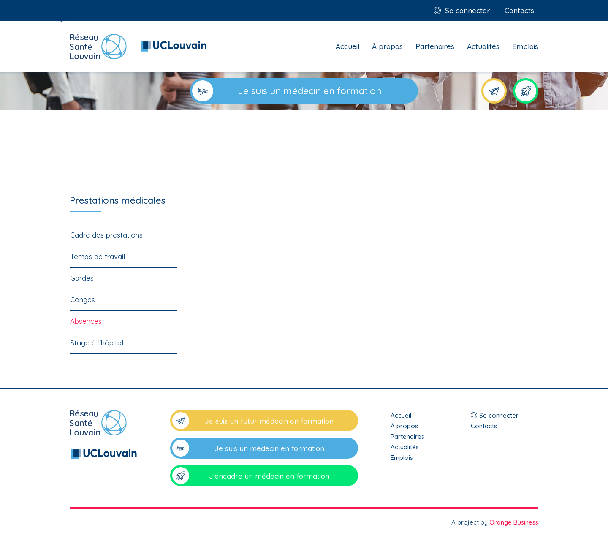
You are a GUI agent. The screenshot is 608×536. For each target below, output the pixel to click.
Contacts (519, 10)
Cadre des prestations (106, 234)
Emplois (525, 46)
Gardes (82, 277)
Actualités (483, 46)
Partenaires (434, 46)
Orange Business (513, 522)
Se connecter (467, 10)
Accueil (347, 46)
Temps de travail (97, 256)
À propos (387, 46)
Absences (86, 321)
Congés (82, 299)
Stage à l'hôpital (96, 342)
